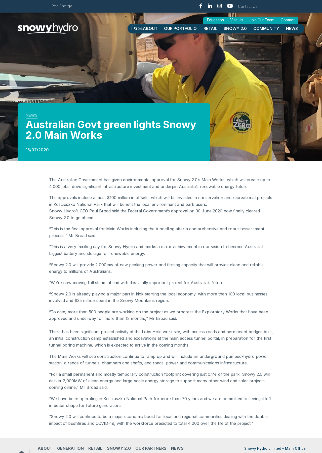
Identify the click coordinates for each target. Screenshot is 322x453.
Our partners (151, 448)
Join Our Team (262, 20)
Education (215, 20)
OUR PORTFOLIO (180, 28)
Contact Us (248, 6)
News (292, 28)
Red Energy (62, 6)
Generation (70, 448)
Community (266, 28)
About (150, 28)
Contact (288, 20)
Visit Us (236, 20)
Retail (210, 28)
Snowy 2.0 (235, 28)
